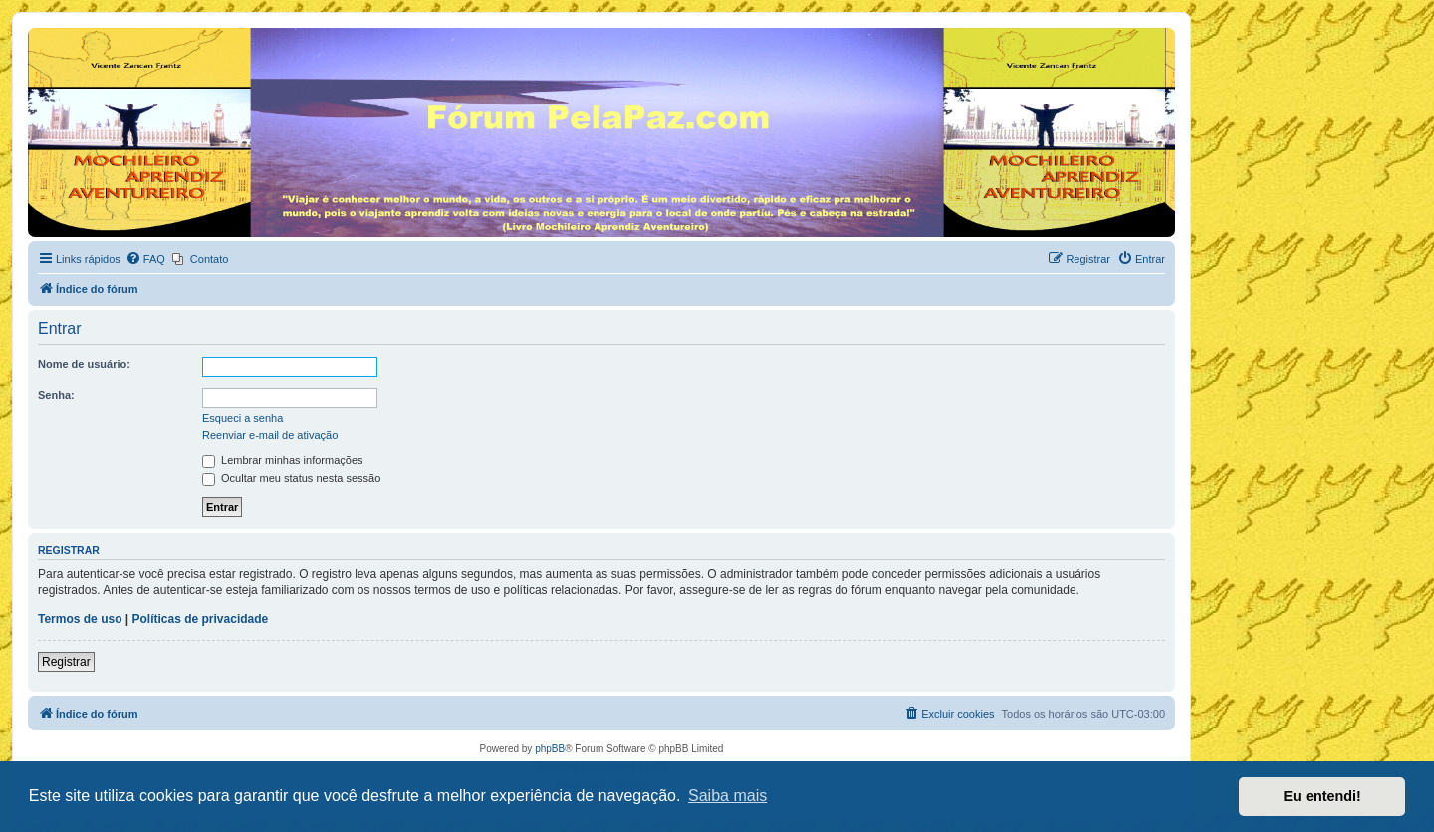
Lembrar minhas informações (282, 460)
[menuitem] (145, 259)
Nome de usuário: (84, 364)
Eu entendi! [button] (1322, 796)
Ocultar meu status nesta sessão (291, 478)
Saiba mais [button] (727, 795)
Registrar (66, 662)
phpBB (550, 748)
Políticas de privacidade (200, 619)
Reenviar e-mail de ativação (270, 435)
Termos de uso (79, 619)
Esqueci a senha (242, 418)
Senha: (56, 395)
